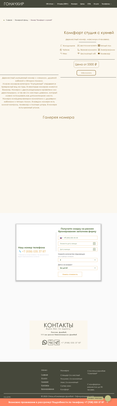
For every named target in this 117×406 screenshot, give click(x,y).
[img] (19, 380)
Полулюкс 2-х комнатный (71, 379)
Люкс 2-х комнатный (69, 382)
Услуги (96, 4)
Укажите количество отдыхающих (71, 254)
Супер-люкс (65, 386)
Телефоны (106, 4)
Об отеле (50, 4)
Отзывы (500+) (62, 4)
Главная (7, 20)
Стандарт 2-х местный (70, 375)
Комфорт (64, 389)
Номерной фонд (21, 20)
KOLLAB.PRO (7, 397)
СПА (89, 4)
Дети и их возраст (65, 265)
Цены (82, 4)
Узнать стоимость (70, 274)
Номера (74, 4)
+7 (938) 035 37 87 (34, 251)
